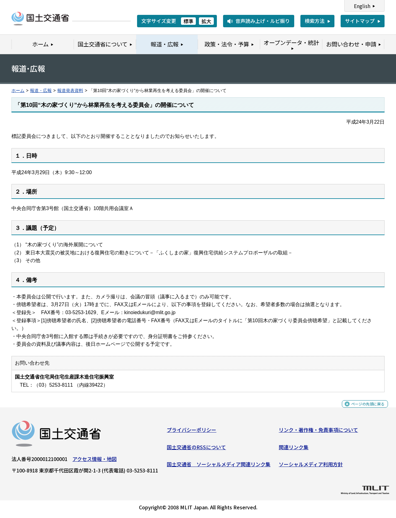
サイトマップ (360, 20)
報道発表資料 (70, 90)
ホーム (17, 90)
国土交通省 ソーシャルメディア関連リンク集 (218, 466)
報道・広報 (41, 90)
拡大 (206, 21)
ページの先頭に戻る (363, 409)
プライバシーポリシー (191, 432)
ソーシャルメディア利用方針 (311, 466)
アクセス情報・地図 (94, 461)
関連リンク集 (293, 449)
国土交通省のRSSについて (196, 449)
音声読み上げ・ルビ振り (262, 20)
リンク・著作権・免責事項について (318, 432)
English (362, 6)
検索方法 (315, 20)
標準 (188, 21)
